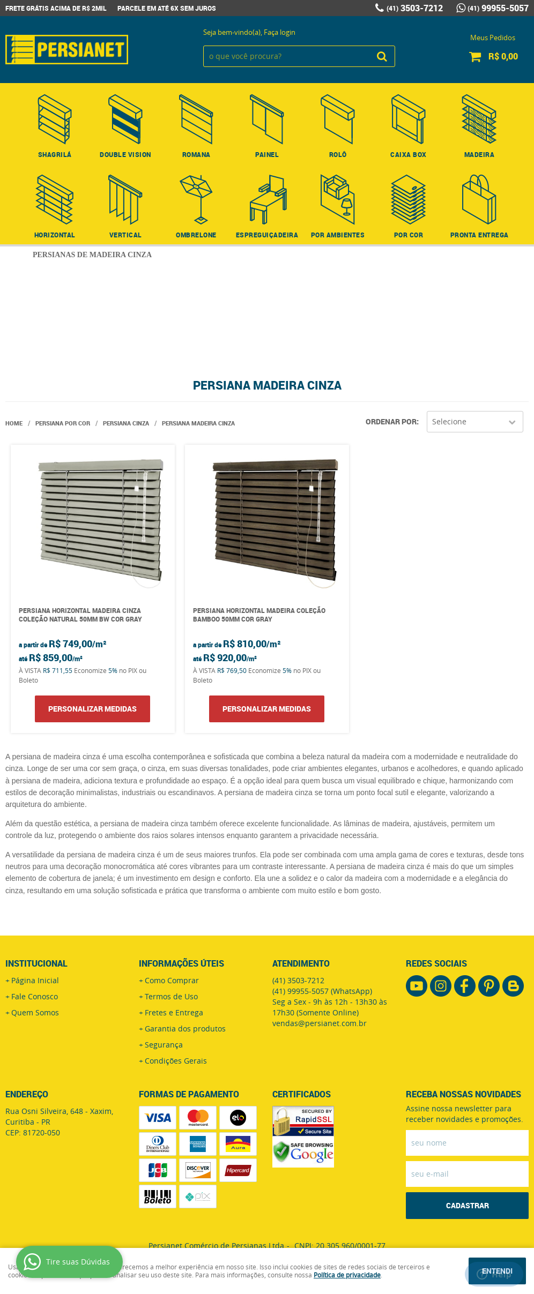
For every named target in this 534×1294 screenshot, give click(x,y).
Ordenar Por (391, 421)
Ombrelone (196, 234)
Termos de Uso (171, 996)
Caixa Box (408, 154)
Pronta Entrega (479, 234)
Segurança (164, 1044)
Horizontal (55, 234)
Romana (196, 154)
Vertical (125, 234)
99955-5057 (498, 8)
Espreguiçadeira (267, 234)
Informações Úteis (181, 963)
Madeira (479, 154)
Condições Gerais (176, 1061)
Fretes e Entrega (174, 1012)
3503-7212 (415, 8)
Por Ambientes (338, 234)
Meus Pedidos (492, 37)
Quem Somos (35, 1012)
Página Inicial (35, 980)
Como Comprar (172, 980)
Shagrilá (55, 154)
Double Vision (125, 154)
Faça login (279, 32)
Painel (267, 154)
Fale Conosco (34, 996)
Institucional (36, 963)
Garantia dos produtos (185, 1028)
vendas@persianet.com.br (319, 1023)
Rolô (338, 154)
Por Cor (409, 234)
